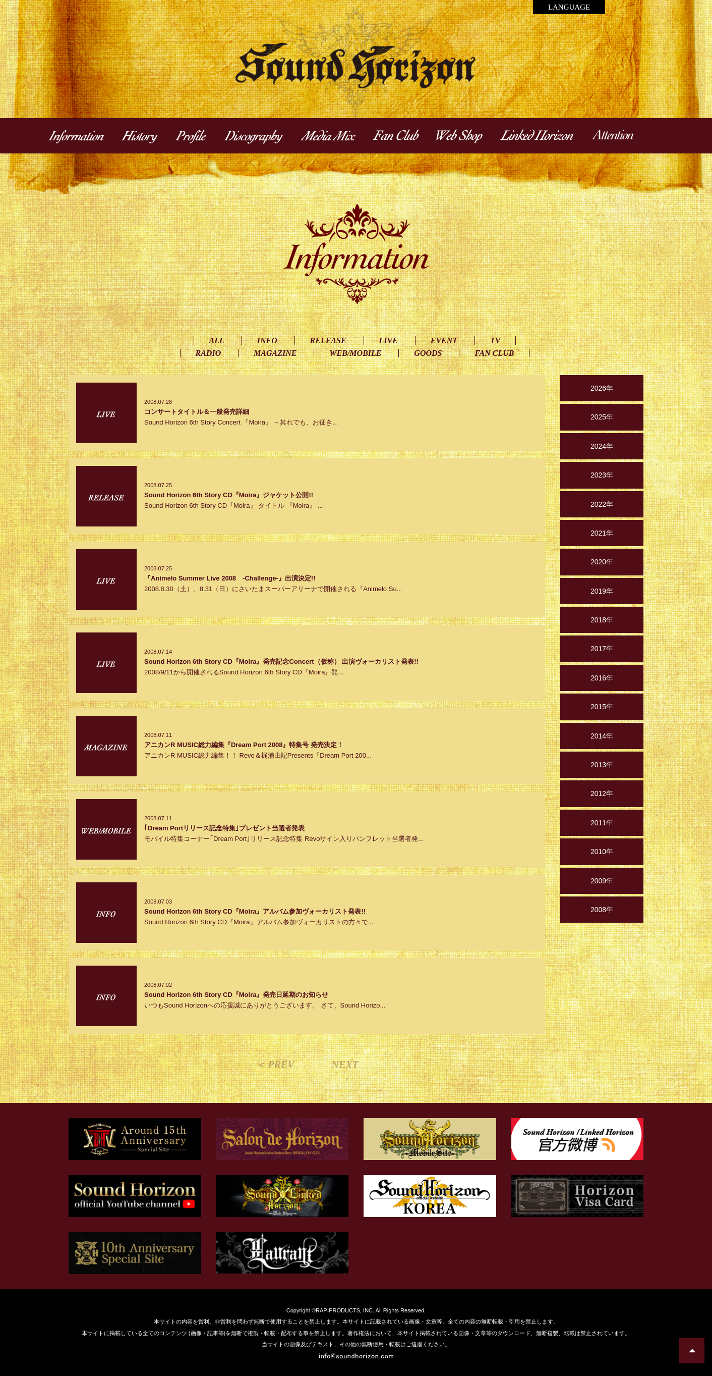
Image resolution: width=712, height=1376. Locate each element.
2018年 (601, 620)
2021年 (601, 533)
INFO (267, 340)
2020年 (601, 562)
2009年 (601, 881)
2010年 (601, 852)
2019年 (601, 591)
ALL (216, 340)
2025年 (601, 417)
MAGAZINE (275, 353)
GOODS (428, 353)
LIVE (388, 340)
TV (495, 340)
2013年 (601, 765)
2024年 (601, 446)
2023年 (601, 475)
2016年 (601, 678)
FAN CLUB (494, 353)
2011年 (601, 823)
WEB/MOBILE (355, 353)
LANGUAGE (569, 7)
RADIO (208, 353)
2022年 (601, 504)
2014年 (601, 736)
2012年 (601, 793)
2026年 (601, 388)
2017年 (601, 649)
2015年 (601, 707)
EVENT (444, 340)
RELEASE (328, 340)
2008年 (601, 910)
